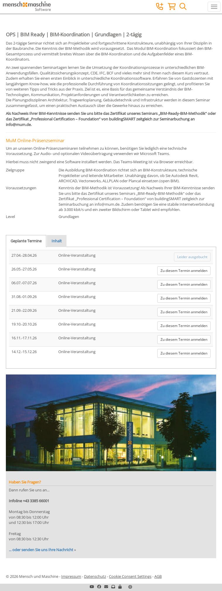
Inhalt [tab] (57, 240)
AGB (158, 576)
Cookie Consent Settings (130, 576)
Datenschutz (95, 576)
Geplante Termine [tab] (26, 240)
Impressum (71, 576)
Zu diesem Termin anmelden (183, 270)
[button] (120, 586)
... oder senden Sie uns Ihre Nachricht (41, 549)
